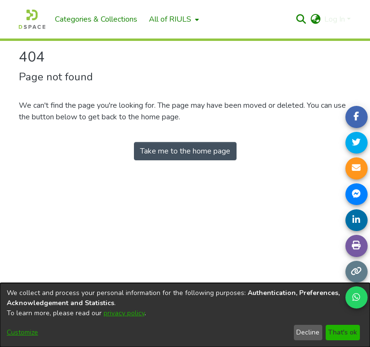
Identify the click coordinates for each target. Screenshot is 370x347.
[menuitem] (173, 19)
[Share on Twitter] (356, 143)
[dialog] (185, 315)
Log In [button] (335, 19)
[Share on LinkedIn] (356, 220)
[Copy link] (356, 272)
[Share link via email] (356, 168)
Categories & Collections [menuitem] (96, 19)
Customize (22, 332)
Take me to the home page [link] (185, 151)
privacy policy (124, 313)
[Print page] (356, 246)
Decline (307, 332)
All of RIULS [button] (170, 19)
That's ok (342, 332)
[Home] (32, 19)
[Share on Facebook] (356, 117)
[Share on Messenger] (356, 194)
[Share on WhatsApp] (356, 297)
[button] (301, 19)
